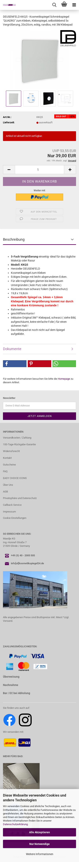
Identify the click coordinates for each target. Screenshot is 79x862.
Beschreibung (14, 239)
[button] (9, 169)
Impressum (9, 511)
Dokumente (12, 349)
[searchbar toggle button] (54, 5)
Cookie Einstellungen (14, 517)
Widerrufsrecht (11, 451)
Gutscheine (9, 464)
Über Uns (8, 484)
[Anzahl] (39, 169)
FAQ (5, 471)
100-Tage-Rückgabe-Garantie (19, 444)
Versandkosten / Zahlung (17, 437)
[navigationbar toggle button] (74, 5)
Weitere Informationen (39, 854)
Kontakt (7, 457)
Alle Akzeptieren (39, 832)
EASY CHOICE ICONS (15, 478)
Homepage (64, 378)
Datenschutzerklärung (15, 824)
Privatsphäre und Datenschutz (20, 498)
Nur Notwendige (39, 844)
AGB (5, 491)
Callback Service (12, 504)
